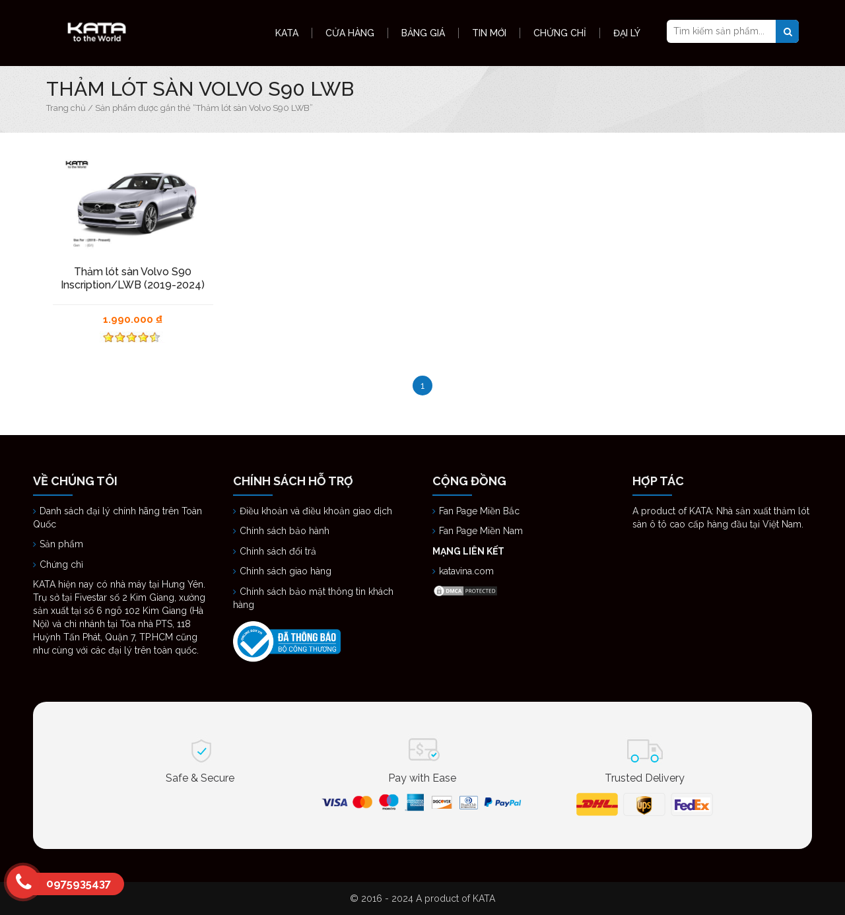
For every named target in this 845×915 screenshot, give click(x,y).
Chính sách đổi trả (278, 551)
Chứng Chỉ (559, 33)
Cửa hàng (349, 33)
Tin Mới (489, 33)
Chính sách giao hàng (285, 571)
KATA (286, 33)
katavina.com (466, 571)
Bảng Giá (423, 33)
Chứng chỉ (63, 564)
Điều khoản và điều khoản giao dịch (316, 511)
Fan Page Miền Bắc (480, 511)
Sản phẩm (61, 544)
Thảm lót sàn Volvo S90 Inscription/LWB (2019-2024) (133, 278)
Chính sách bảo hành (284, 530)
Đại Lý (626, 33)
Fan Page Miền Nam (482, 530)
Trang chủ (66, 108)
